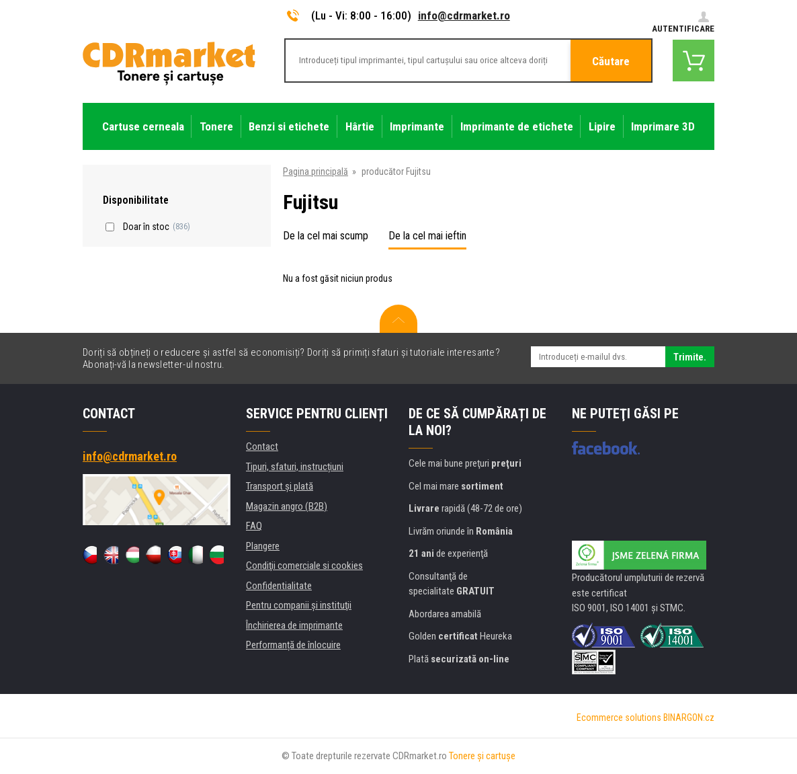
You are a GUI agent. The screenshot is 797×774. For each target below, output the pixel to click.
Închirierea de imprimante (294, 625)
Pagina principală (315, 171)
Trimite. (689, 357)
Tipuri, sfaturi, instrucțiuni (294, 467)
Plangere (263, 546)
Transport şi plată (279, 486)
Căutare (611, 61)
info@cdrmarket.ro (464, 15)
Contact (262, 446)
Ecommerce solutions (619, 717)
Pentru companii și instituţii (298, 605)
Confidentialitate (279, 586)
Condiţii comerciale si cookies (304, 565)
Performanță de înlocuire (293, 645)
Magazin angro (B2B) (286, 506)
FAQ (254, 526)
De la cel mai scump (325, 235)
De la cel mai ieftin (427, 235)
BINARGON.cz (688, 717)
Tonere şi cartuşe (482, 756)
